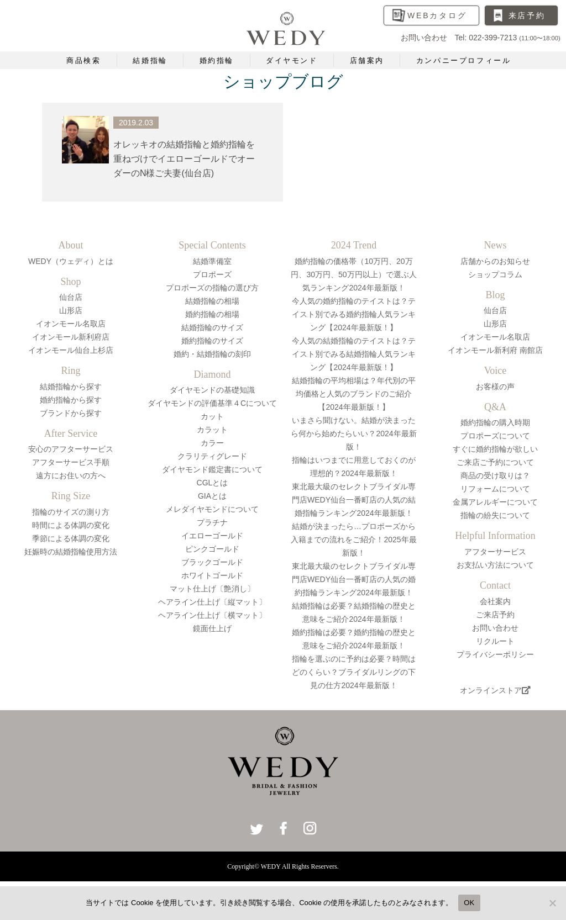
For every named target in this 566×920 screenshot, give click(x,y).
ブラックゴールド (212, 562)
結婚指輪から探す (71, 386)
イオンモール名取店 (71, 323)
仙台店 (70, 297)
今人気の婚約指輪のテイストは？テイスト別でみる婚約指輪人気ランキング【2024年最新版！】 (354, 314)
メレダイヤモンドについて (212, 509)
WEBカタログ (437, 15)
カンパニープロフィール (463, 60)
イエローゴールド (212, 535)
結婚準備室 (212, 261)
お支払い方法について (495, 565)
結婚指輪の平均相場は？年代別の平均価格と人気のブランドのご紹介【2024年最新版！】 (354, 393)
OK (469, 902)
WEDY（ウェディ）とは (70, 261)
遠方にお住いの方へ (71, 475)
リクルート (495, 641)
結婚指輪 (150, 60)
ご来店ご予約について (495, 462)
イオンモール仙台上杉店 (70, 350)
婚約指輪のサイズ (212, 340)
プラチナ (212, 522)
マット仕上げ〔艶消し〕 (212, 588)
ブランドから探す (71, 413)
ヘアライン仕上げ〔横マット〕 (212, 615)
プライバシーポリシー (495, 654)
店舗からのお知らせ (495, 261)
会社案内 (495, 601)
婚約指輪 (217, 60)
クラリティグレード (212, 456)
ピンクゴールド (212, 548)
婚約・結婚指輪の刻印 (212, 354)
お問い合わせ (495, 627)
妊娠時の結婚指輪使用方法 (70, 551)
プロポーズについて (495, 435)
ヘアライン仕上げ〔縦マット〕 (212, 602)
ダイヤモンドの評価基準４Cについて (212, 403)
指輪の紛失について (495, 515)
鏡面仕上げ (212, 628)
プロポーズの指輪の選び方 (212, 287)
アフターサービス (495, 551)
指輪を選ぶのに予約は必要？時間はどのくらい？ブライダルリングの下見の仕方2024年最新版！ (354, 672)
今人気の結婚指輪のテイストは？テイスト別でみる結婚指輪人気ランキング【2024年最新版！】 (354, 354)
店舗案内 (367, 60)
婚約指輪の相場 (212, 314)
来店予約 (527, 15)
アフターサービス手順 (70, 462)
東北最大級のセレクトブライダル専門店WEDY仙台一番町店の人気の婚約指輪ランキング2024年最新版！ (354, 579)
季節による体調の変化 (70, 538)
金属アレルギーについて (495, 502)
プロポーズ (212, 274)
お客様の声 (495, 386)
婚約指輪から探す (71, 399)
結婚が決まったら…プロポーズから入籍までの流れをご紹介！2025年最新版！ (353, 539)
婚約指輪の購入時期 (495, 422)
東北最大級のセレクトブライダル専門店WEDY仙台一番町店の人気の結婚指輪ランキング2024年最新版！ (354, 499)
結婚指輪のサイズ (212, 327)
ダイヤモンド (292, 60)
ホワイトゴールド (212, 575)
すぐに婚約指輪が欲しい (495, 449)
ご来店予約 (495, 614)
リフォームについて (495, 488)
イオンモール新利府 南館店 (495, 350)
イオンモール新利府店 (70, 336)
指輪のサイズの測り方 (70, 511)
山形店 (70, 310)
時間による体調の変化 (70, 525)
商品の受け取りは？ (495, 475)
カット (212, 416)
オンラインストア (495, 690)
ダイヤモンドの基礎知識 (212, 389)
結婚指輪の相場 (212, 301)
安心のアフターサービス (70, 449)
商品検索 (83, 60)
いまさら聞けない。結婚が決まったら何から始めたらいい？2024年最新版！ (353, 433)
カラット (212, 429)
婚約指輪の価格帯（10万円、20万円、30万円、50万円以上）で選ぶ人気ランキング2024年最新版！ (353, 274)
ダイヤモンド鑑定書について (212, 469)
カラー (212, 442)
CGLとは (212, 482)
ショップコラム (495, 274)
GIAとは (212, 495)
